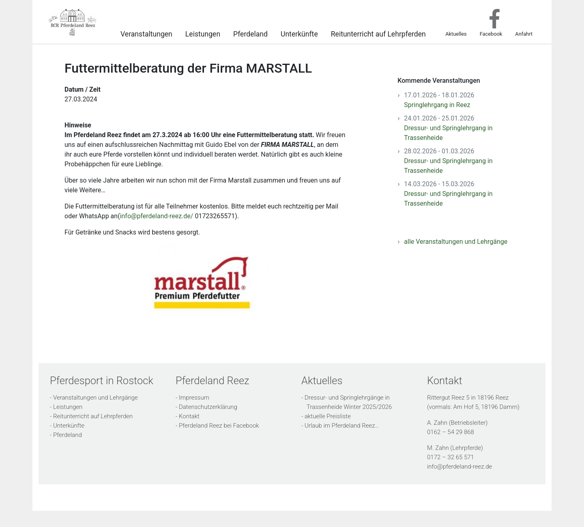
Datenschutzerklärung (208, 407)
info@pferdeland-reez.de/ (156, 216)
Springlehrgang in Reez (437, 105)
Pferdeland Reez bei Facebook (219, 425)
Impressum (194, 397)
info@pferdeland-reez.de (459, 466)
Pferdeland (250, 33)
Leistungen (202, 33)
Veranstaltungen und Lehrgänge (95, 397)
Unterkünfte (299, 33)
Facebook (491, 34)
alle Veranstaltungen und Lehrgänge (455, 241)
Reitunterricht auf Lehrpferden (378, 33)
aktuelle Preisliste (328, 416)
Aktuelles (455, 34)
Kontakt (189, 416)
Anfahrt (523, 34)
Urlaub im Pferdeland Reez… (342, 425)
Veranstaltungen (146, 33)
